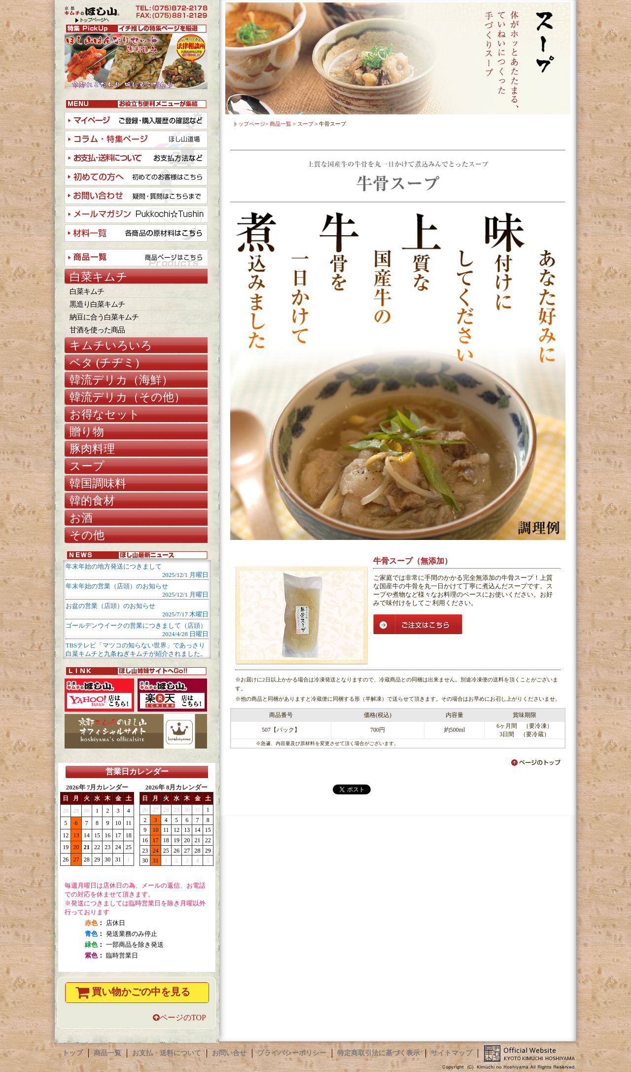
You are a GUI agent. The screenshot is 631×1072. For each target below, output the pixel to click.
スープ (305, 124)
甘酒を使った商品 (97, 330)
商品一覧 (280, 124)
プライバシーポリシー (291, 1053)
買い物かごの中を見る (131, 992)
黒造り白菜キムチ (97, 304)
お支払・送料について (166, 1053)
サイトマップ (451, 1053)
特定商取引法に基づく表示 (378, 1053)
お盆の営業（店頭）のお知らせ (110, 606)
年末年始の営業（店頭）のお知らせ (117, 586)
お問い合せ (229, 1053)
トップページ (249, 124)
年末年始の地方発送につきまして (114, 566)
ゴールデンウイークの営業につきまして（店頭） (136, 625)
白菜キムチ (87, 291)
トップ (72, 1053)
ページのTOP (179, 1017)
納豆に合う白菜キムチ (104, 317)
